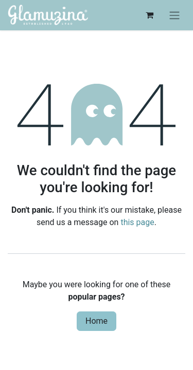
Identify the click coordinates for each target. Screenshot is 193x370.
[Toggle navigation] (174, 15)
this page (137, 222)
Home (96, 321)
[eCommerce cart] (149, 15)
